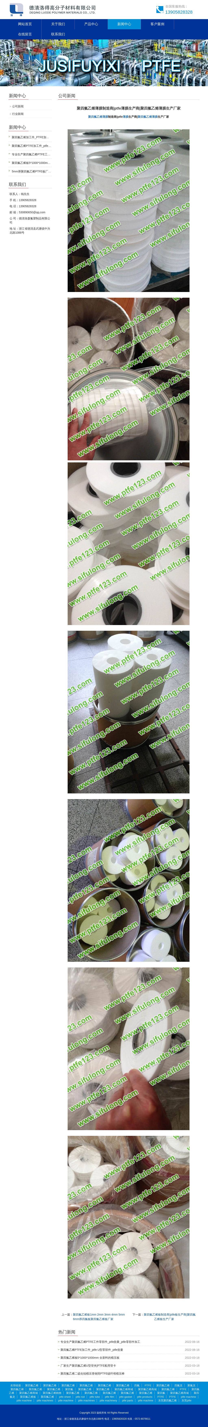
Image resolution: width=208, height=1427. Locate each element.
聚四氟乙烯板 (28, 1396)
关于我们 (58, 24)
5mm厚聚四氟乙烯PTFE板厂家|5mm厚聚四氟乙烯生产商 (48, 171)
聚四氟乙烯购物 (52, 1392)
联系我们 (58, 34)
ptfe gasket (125, 1396)
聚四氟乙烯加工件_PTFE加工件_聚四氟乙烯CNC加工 (46, 137)
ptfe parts (127, 1400)
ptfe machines (45, 1400)
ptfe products (144, 1396)
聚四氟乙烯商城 (124, 1389)
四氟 (137, 1385)
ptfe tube (95, 1396)
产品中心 (91, 24)
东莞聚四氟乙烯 (167, 1400)
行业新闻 (18, 113)
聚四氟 (69, 1389)
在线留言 (25, 34)
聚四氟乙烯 (95, 116)
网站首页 (25, 24)
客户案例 (157, 24)
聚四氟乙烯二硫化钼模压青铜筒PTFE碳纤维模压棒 (93, 1373)
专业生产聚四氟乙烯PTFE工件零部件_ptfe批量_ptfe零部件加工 (100, 1341)
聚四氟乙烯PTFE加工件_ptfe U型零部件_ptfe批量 (92, 1349)
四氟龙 (178, 1385)
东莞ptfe (186, 1400)
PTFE (148, 1385)
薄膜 (105, 116)
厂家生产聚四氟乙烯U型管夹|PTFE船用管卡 (88, 1365)
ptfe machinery (108, 1400)
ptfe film (109, 1396)
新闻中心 (124, 24)
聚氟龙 (191, 1385)
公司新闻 (18, 106)
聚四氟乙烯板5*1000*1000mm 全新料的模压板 (90, 1357)
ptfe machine (188, 1396)
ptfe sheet (65, 1396)
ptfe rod (80, 1396)
